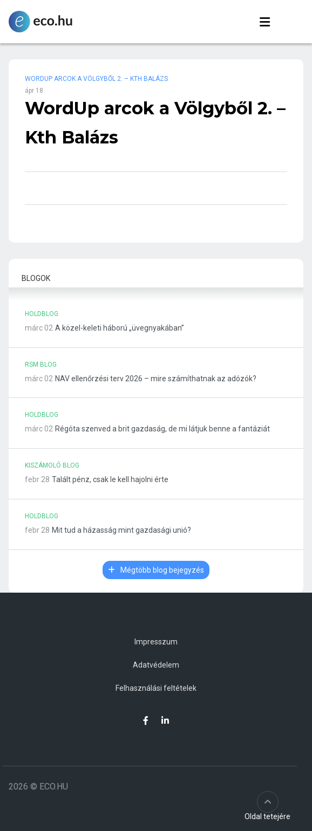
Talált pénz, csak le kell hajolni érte (110, 479)
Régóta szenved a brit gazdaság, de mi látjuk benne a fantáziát (162, 428)
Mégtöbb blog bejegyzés (156, 570)
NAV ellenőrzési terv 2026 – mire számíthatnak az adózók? (155, 378)
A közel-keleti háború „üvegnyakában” (119, 328)
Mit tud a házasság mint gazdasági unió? (121, 530)
